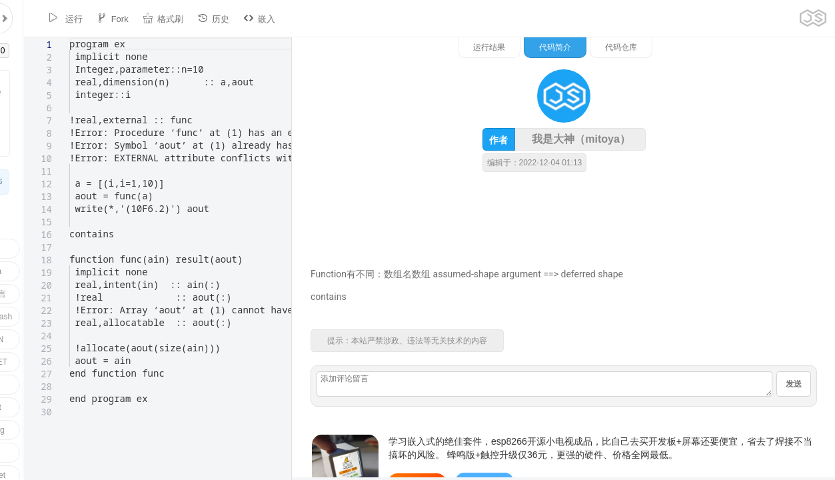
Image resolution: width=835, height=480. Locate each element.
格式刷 (141, 18)
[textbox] (45, 37)
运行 (43, 18)
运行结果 (628, 47)
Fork (91, 18)
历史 (191, 18)
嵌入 (237, 18)
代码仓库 (760, 47)
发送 (794, 396)
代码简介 (694, 47)
